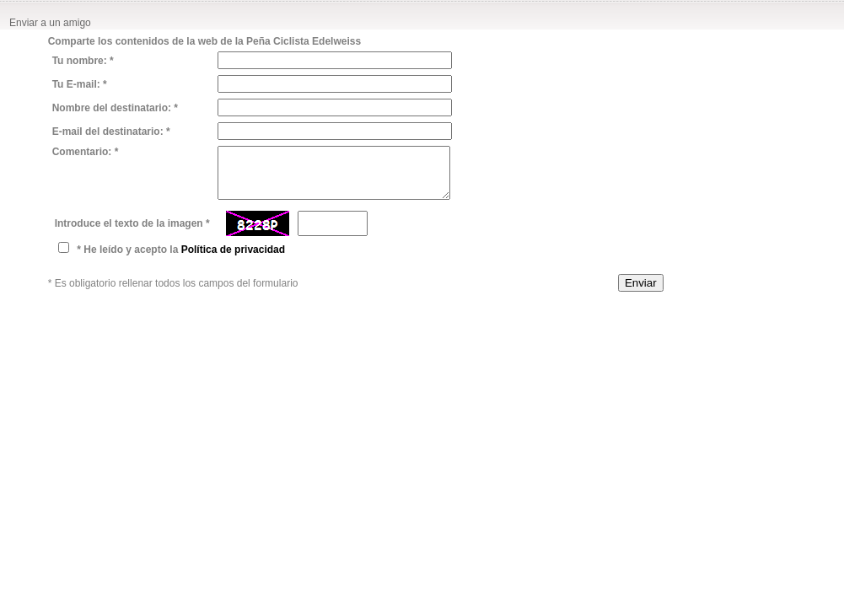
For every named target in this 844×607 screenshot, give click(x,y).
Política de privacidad (233, 249)
